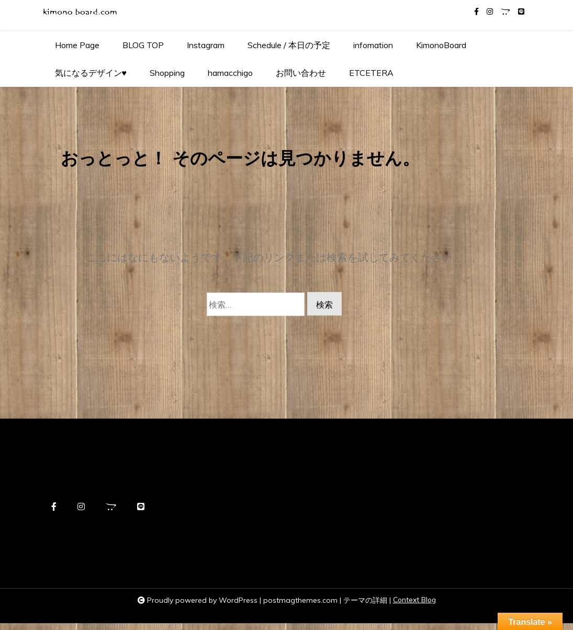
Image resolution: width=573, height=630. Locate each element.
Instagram (205, 45)
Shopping (167, 73)
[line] (521, 11)
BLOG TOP (143, 45)
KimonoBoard (441, 45)
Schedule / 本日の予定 (289, 45)
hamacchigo (230, 73)
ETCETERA (371, 73)
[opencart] (505, 11)
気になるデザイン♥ (91, 73)
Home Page (77, 45)
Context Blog (414, 607)
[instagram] (490, 11)
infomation (373, 45)
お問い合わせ (301, 73)
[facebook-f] (476, 11)
